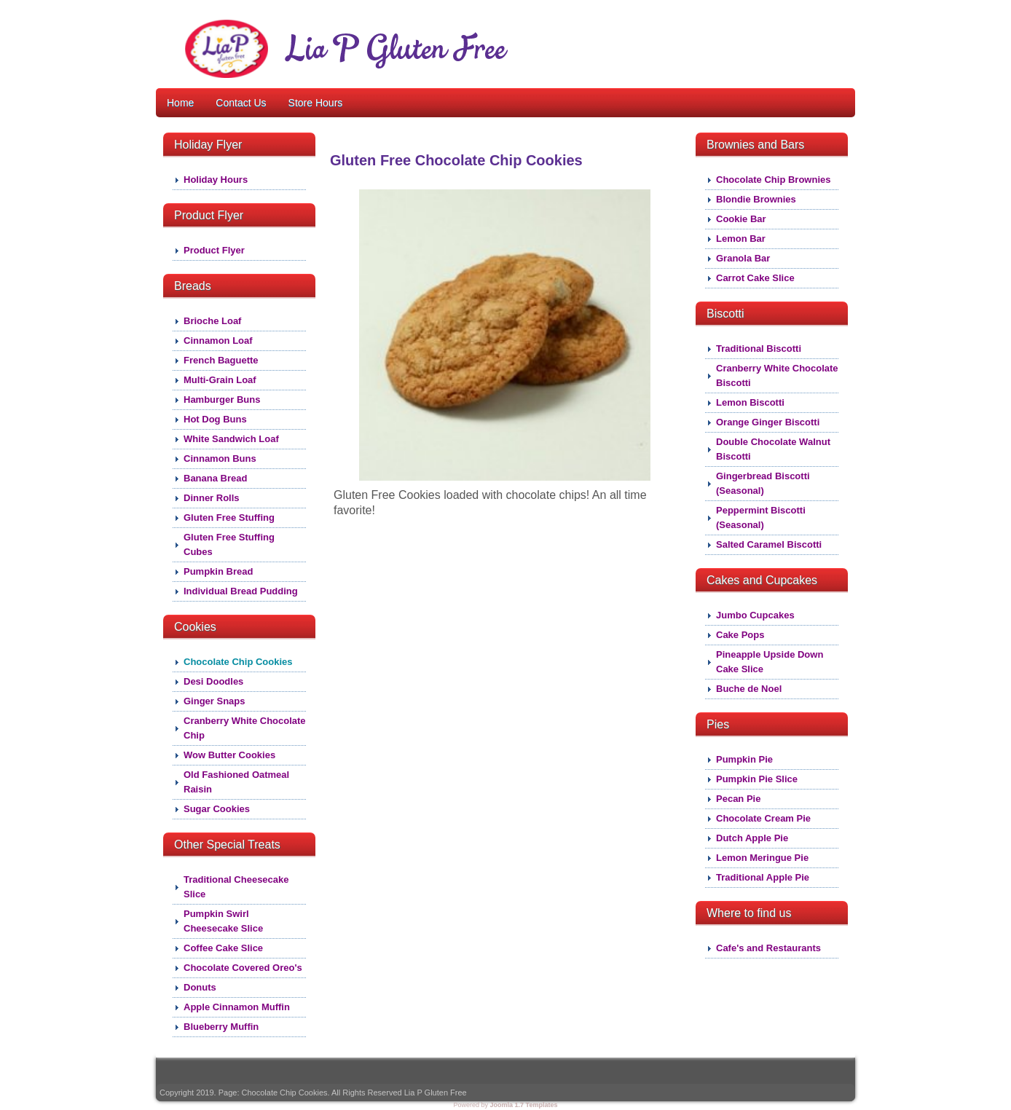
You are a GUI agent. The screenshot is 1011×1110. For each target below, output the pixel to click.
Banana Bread (215, 478)
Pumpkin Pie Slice (757, 779)
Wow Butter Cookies (229, 754)
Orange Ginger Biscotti (767, 422)
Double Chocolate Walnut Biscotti (773, 449)
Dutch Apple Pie (752, 837)
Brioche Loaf (212, 320)
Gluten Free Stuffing (229, 517)
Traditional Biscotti (758, 348)
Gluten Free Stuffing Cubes (229, 544)
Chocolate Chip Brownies (773, 179)
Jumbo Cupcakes (755, 615)
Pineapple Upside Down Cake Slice (769, 661)
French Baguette (221, 360)
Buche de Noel (749, 688)
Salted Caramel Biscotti (769, 544)
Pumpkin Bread (218, 571)
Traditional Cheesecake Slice (236, 887)
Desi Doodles (213, 681)
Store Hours (315, 103)
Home (180, 103)
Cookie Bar (741, 218)
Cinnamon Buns (220, 458)
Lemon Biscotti (750, 402)
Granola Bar (743, 258)
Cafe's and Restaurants (768, 947)
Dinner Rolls (212, 497)
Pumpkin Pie (744, 759)
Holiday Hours (216, 179)
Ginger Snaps (214, 701)
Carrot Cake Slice (755, 277)
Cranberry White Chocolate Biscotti (777, 375)
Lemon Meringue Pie (762, 857)
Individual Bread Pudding (241, 591)
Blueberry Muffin (221, 1026)
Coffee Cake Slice (223, 947)
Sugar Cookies (217, 808)
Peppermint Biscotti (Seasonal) (761, 517)
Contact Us (241, 103)
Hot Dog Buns (215, 419)
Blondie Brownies (756, 199)
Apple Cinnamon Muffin (237, 1006)
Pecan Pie (738, 798)
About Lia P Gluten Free (581, 20)
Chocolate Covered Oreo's (243, 967)
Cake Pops (740, 634)
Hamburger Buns (222, 399)
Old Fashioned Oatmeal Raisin (236, 782)
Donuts (200, 987)
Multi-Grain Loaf (220, 379)
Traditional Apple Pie (762, 877)
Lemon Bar (741, 238)
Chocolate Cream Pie (763, 818)
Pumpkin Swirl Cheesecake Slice (223, 921)
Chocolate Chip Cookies (238, 661)
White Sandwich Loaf (231, 438)
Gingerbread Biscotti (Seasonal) (763, 483)
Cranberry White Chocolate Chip (245, 728)
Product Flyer (214, 250)
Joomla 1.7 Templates (524, 1105)
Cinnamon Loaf (218, 340)
